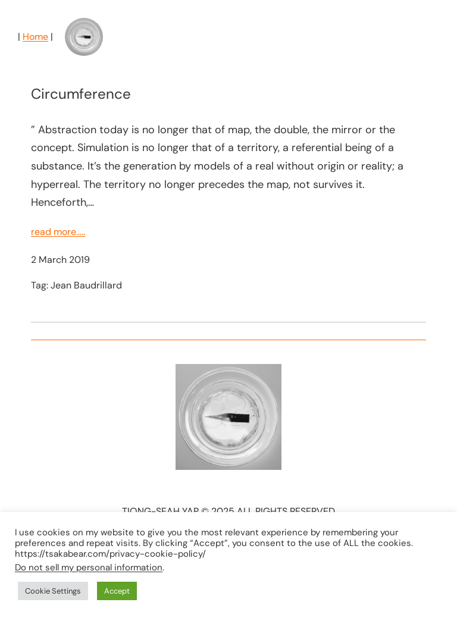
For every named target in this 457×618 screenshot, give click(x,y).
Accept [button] (117, 591)
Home (35, 36)
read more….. (58, 231)
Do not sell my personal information (88, 567)
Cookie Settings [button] (53, 591)
